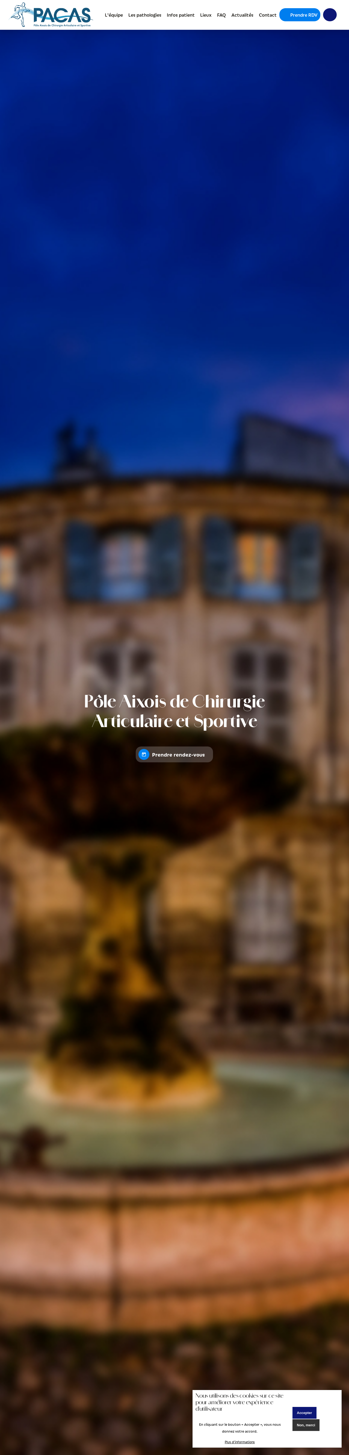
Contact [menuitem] (267, 14)
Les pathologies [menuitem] (144, 14)
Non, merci (306, 1425)
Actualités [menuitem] (242, 14)
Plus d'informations (240, 1442)
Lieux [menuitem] (205, 14)
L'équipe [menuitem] (114, 14)
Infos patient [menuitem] (180, 14)
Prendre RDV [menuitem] (303, 14)
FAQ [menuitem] (221, 14)
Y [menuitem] (327, 14)
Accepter (304, 1413)
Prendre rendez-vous (178, 754)
